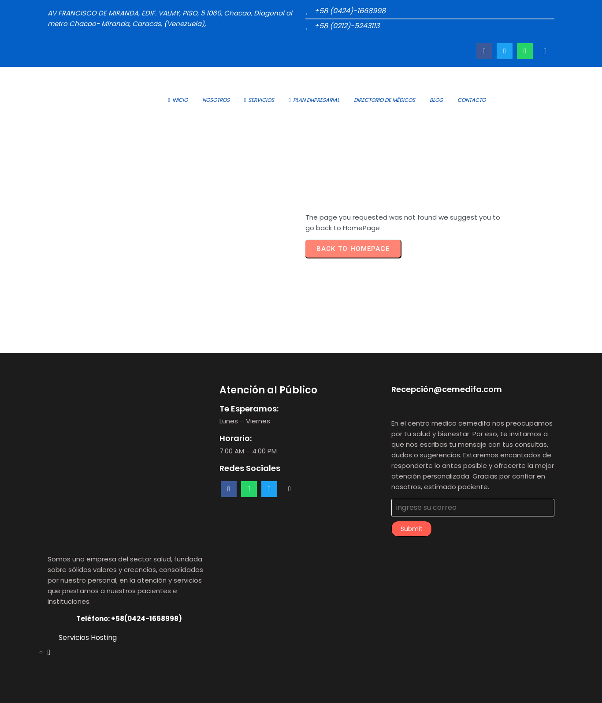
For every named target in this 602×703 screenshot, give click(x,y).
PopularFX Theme (333, 689)
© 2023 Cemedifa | (270, 689)
